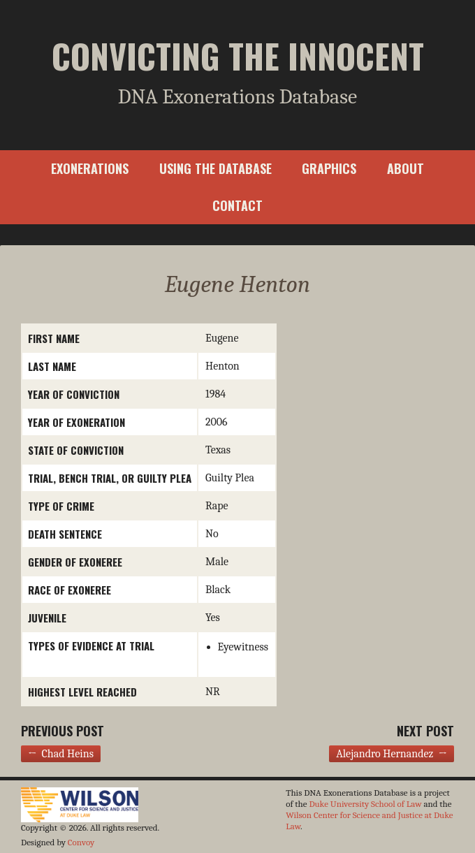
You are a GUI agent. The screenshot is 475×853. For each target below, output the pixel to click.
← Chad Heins (61, 754)
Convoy (81, 842)
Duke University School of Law (365, 804)
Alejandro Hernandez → (391, 754)
